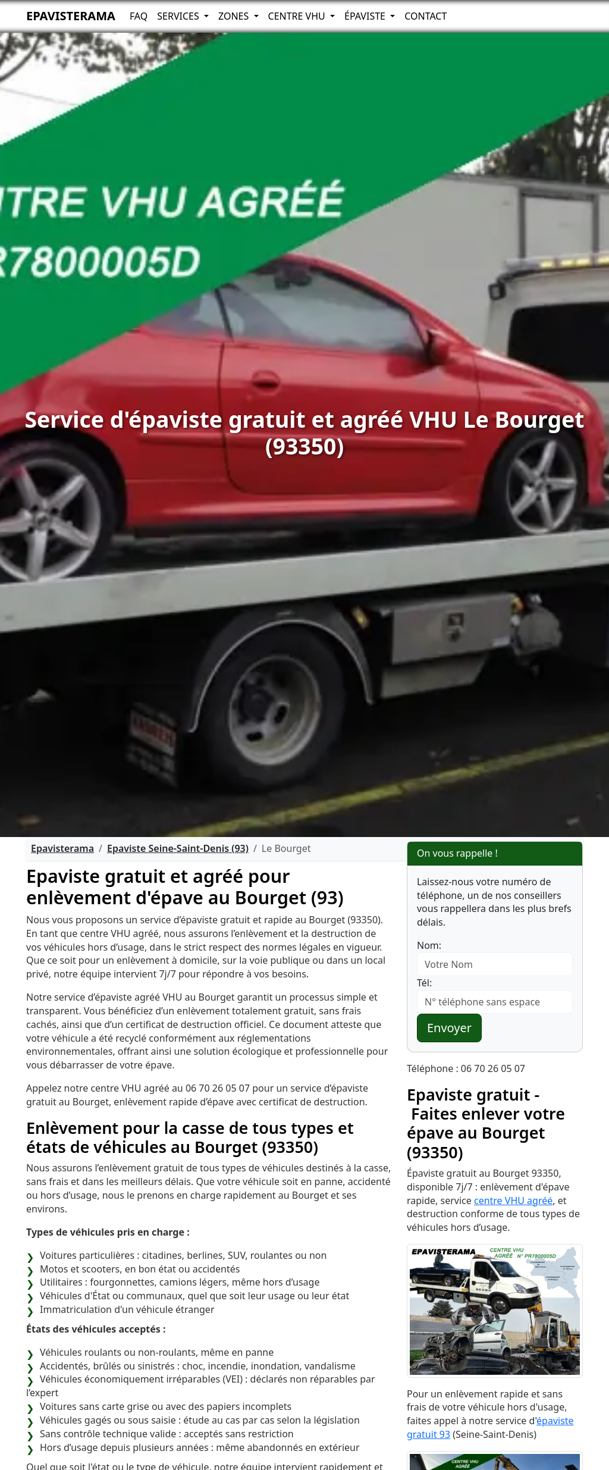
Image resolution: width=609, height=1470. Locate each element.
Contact (425, 16)
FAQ (138, 16)
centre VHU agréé (513, 1200)
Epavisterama (70, 16)
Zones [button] (235, 16)
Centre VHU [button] (298, 16)
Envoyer (449, 1028)
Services (179, 16)
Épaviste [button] (366, 16)
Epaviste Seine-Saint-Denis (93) (178, 848)
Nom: (429, 945)
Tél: (424, 982)
